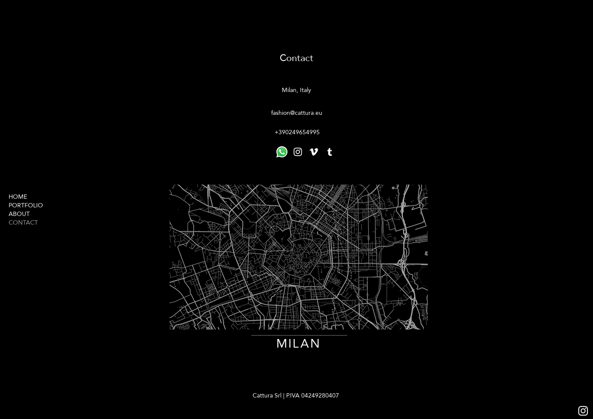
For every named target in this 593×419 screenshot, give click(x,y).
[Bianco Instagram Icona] (583, 410)
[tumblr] (329, 151)
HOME (18, 196)
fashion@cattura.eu (296, 112)
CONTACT (23, 222)
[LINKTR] (281, 151)
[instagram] (297, 151)
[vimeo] (313, 151)
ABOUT (19, 214)
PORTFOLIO (26, 205)
